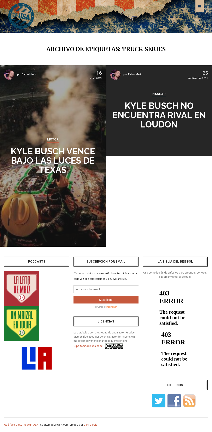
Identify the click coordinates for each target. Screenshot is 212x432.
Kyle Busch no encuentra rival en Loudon (159, 115)
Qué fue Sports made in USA (21, 424)
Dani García (90, 424)
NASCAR (159, 94)
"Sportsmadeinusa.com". (88, 346)
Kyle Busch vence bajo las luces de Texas (53, 160)
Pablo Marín (29, 74)
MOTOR (53, 139)
